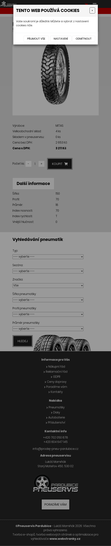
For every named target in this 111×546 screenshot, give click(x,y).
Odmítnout (84, 39)
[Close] (92, 10)
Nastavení (61, 39)
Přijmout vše (36, 39)
